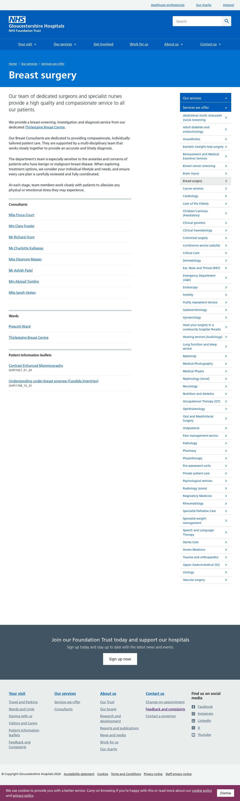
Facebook (202, 707)
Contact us (155, 693)
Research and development (110, 718)
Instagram (202, 713)
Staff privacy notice (179, 774)
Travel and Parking (23, 702)
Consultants (63, 709)
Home (13, 64)
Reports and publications (119, 728)
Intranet (228, 5)
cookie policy (202, 790)
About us (108, 693)
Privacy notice (153, 774)
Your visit (17, 693)
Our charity (203, 5)
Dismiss (225, 793)
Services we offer (52, 64)
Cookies (102, 774)
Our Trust (107, 702)
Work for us (109, 742)
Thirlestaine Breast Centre (45, 127)
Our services (29, 64)
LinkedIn (201, 721)
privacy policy (23, 795)
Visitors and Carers (23, 723)
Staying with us (20, 716)
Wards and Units (21, 709)
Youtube (201, 735)
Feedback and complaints (165, 709)
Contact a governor (161, 716)
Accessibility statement (79, 774)
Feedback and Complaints (20, 744)
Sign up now (120, 659)
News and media (113, 735)
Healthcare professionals (167, 5)
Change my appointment (165, 702)
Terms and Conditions (126, 774)
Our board (108, 709)
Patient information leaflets (24, 732)
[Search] (226, 21)
